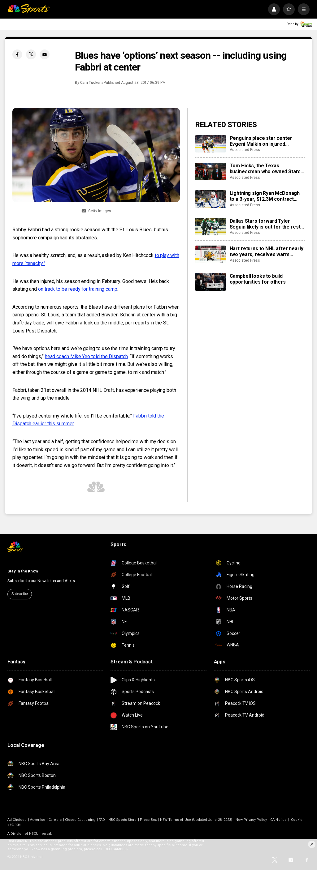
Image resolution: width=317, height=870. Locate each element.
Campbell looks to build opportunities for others (258, 279)
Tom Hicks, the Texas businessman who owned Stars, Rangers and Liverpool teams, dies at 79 (266, 168)
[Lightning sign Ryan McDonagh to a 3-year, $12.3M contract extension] (210, 199)
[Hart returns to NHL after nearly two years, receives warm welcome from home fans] (210, 254)
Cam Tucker (90, 82)
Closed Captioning (80, 820)
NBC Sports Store (122, 820)
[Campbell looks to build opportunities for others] (210, 281)
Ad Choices (17, 820)
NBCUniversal (40, 834)
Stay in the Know (22, 571)
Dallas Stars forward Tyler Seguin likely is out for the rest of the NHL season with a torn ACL (265, 224)
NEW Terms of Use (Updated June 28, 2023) (196, 820)
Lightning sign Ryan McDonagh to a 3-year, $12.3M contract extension (265, 196)
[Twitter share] (31, 54)
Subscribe (19, 594)
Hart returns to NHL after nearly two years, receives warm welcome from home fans (266, 251)
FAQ (102, 820)
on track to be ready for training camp (77, 289)
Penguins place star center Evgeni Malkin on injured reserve (261, 141)
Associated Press (245, 150)
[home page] (28, 9)
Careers (55, 820)
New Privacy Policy (251, 820)
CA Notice (278, 820)
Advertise (38, 820)
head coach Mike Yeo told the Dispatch (86, 356)
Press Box (148, 820)
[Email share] (45, 54)
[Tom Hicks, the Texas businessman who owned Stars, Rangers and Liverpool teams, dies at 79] (210, 171)
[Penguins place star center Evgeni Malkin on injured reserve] (210, 143)
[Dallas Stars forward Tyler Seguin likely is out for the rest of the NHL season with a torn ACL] (210, 226)
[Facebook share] (17, 54)
